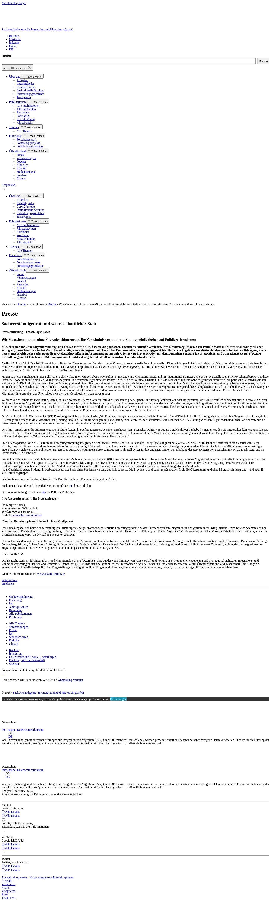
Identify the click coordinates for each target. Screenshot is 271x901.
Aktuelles (22, 165)
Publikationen (17, 101)
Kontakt (21, 168)
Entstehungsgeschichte (30, 93)
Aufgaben (22, 80)
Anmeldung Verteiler (70, 679)
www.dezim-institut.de (51, 573)
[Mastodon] (15, 39)
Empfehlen (8, 583)
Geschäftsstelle (26, 87)
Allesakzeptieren (8, 896)
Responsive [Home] (8, 184)
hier (71, 485)
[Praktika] (14, 640)
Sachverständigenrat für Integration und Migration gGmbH (37, 29)
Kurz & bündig (26, 119)
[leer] (11, 603)
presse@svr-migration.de (27, 515)
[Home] (12, 46)
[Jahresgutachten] (18, 606)
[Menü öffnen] (3, 189)
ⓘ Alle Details (11, 811)
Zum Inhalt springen (14, 3)
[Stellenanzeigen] (18, 637)
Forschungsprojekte (28, 142)
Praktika (22, 175)
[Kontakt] (14, 650)
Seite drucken (9, 580)
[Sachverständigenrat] (21, 596)
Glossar (21, 178)
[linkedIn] (14, 42)
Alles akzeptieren (63, 877)
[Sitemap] (14, 663)
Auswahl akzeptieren (15, 877)
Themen (14, 127)
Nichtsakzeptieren (8, 889)
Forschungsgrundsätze (30, 146)
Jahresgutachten (26, 109)
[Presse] (13, 630)
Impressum (8, 729)
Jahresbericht (24, 122)
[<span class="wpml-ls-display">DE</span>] (11, 49)
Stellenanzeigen (26, 171)
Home (21, 304)
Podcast (21, 161)
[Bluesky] (14, 35)
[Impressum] (15, 653)
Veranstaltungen (26, 158)
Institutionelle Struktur (30, 90)
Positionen (23, 115)
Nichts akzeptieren (41, 877)
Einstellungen (118, 699)
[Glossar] (13, 643)
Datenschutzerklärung (30, 729)
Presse (20, 154)
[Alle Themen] (17, 623)
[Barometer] (15, 610)
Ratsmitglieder (25, 83)
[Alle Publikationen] (20, 613)
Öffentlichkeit (17, 151)
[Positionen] (15, 617)
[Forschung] (15, 600)
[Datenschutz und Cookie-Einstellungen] (32, 656)
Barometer (23, 112)
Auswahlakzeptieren (8, 882)
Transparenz (24, 97)
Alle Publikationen (28, 105)
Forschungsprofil (27, 139)
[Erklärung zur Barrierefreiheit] (27, 660)
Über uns (14, 76)
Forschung (15, 135)
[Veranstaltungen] (18, 626)
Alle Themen (24, 131)
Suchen (6, 55)
